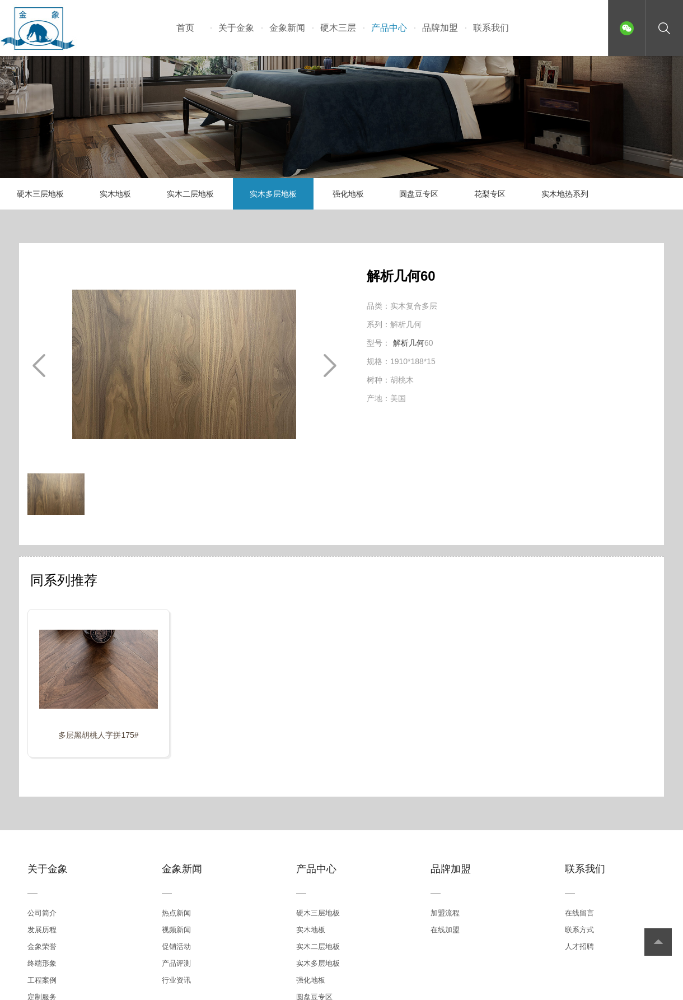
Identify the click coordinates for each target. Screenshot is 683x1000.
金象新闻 (287, 27)
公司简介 (42, 913)
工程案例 (42, 980)
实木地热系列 (564, 193)
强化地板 (348, 193)
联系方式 (579, 929)
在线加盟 (445, 929)
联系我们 (491, 27)
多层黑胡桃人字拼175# (98, 735)
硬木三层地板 (40, 193)
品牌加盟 (440, 27)
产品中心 (389, 27)
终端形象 (42, 963)
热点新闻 (176, 913)
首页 (185, 27)
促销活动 (176, 946)
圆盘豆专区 (418, 193)
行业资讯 (176, 980)
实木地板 (115, 193)
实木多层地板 (273, 193)
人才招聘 (579, 946)
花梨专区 (490, 193)
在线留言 (579, 913)
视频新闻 (176, 929)
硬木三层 (338, 27)
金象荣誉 (42, 946)
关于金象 (236, 27)
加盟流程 (445, 913)
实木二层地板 (190, 193)
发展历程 (42, 929)
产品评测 (176, 963)
